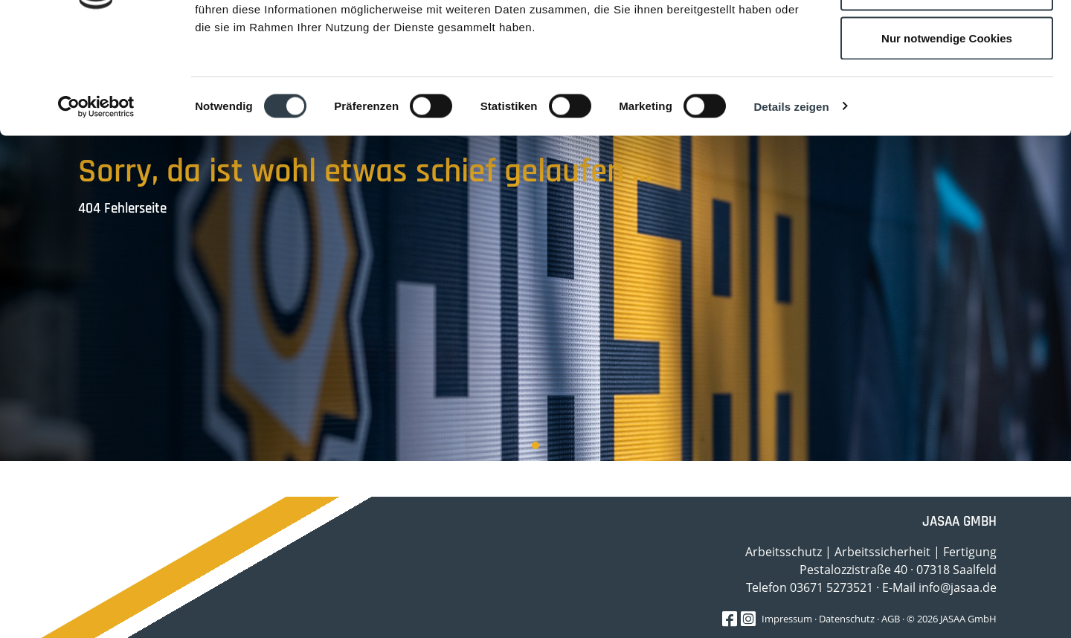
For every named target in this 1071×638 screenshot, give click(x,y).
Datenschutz (847, 618)
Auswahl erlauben (946, 88)
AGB (890, 618)
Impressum (787, 618)
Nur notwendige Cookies (946, 136)
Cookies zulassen (947, 39)
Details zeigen (791, 205)
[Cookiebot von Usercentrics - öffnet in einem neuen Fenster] (96, 205)
